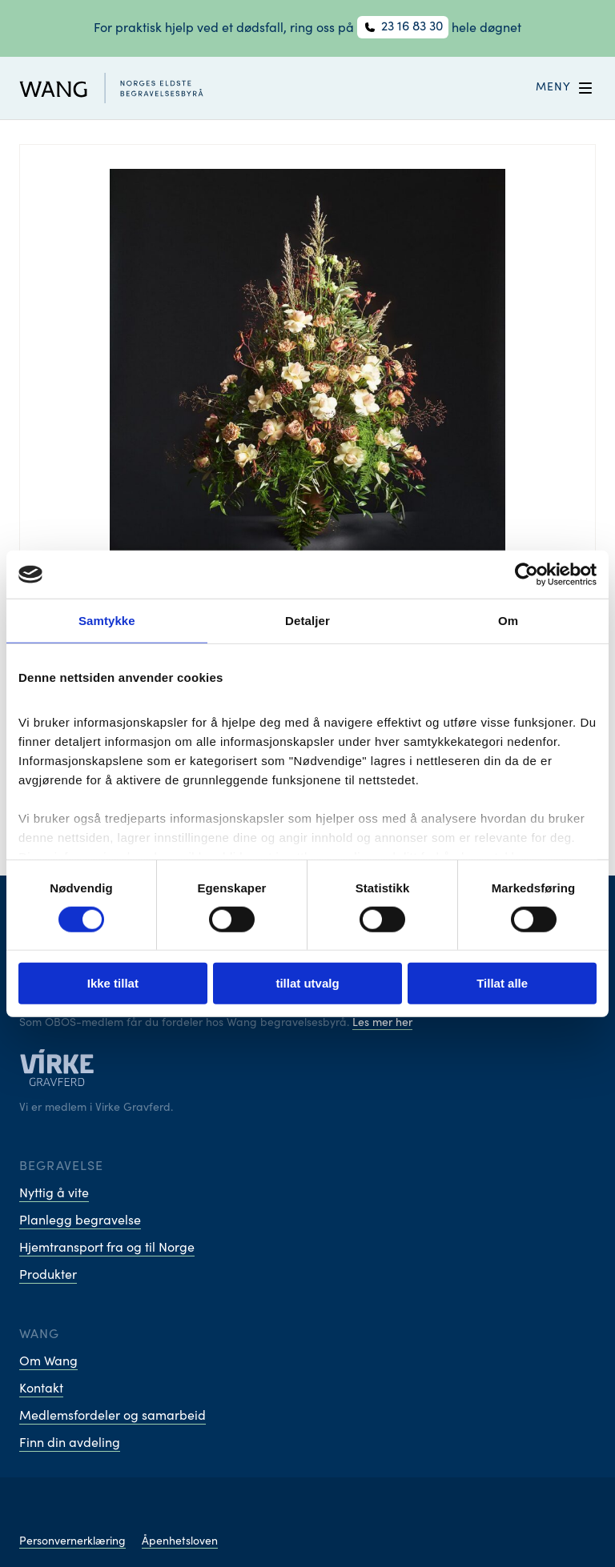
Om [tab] (508, 620)
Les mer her (382, 1023)
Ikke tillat (113, 983)
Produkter (48, 1275)
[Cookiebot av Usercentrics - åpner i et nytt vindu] (526, 575)
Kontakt (41, 1389)
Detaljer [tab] (307, 620)
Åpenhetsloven (180, 1542)
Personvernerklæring (72, 1542)
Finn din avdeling (69, 1443)
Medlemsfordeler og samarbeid (112, 1416)
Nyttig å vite (54, 1194)
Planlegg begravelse (80, 1221)
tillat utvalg (307, 983)
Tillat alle (502, 983)
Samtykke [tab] (106, 620)
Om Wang (48, 1362)
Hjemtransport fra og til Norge (107, 1248)
